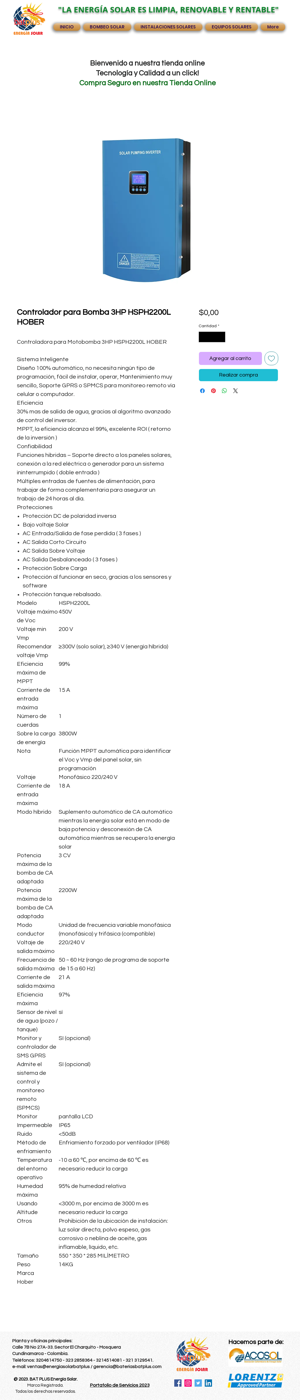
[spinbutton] (212, 337)
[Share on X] (235, 390)
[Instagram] (188, 1383)
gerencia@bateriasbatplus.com (127, 1366)
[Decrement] (203, 337)
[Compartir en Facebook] (202, 390)
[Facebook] (178, 1383)
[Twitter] (198, 1383)
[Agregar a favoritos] (271, 358)
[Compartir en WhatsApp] (224, 390)
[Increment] (220, 337)
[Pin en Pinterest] (213, 390)
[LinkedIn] (208, 1383)
